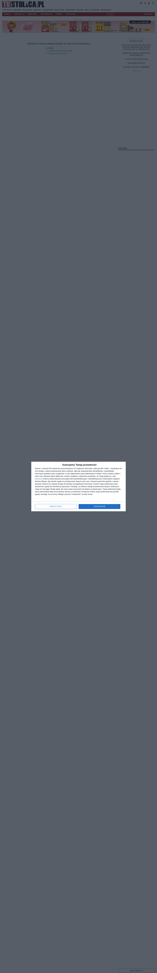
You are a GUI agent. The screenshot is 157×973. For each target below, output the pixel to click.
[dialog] (78, 486)
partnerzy (38, 479)
